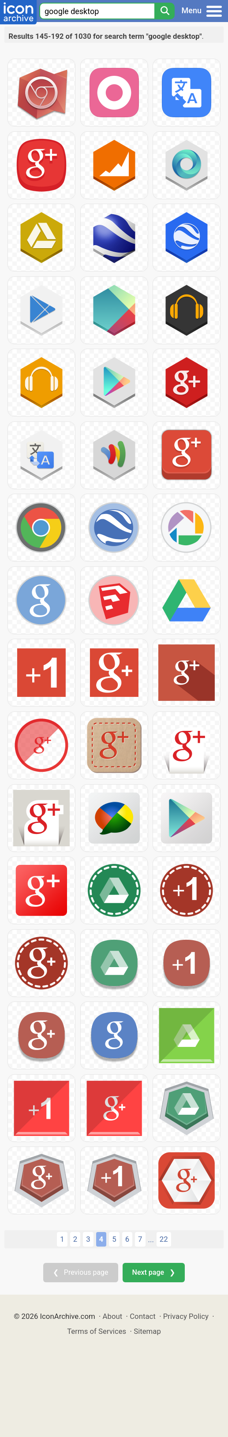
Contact (143, 1316)
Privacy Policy (186, 1316)
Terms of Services (96, 1331)
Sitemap (147, 1331)
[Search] (164, 11)
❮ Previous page (80, 1272)
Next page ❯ (153, 1272)
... (151, 1239)
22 (164, 1239)
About (113, 1316)
